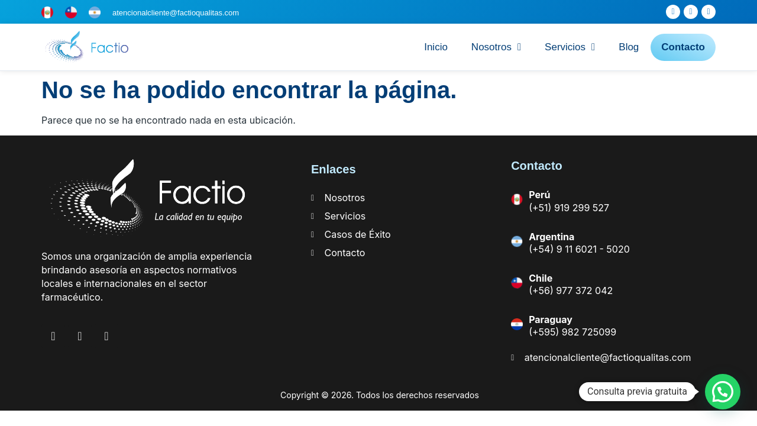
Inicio (436, 47)
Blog (629, 47)
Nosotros (496, 47)
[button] (722, 391)
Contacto (683, 47)
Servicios (570, 47)
